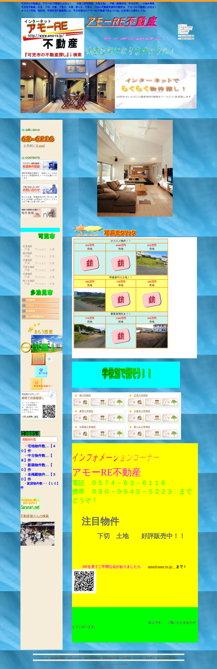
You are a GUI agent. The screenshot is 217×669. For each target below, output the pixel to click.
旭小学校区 (85, 395)
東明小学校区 (86, 411)
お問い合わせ (74, 657)
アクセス (138, 657)
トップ (44, 657)
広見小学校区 (141, 395)
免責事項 (150, 657)
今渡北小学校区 (142, 411)
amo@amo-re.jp (162, 567)
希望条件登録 (58, 657)
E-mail (40, 145)
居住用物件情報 (92, 657)
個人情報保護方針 (166, 657)
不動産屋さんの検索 (34, 516)
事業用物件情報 (111, 657)
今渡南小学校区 (87, 426)
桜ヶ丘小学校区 (142, 426)
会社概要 (126, 657)
